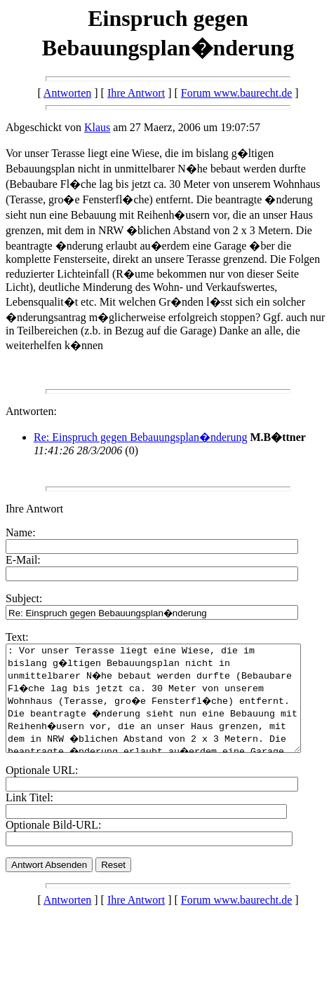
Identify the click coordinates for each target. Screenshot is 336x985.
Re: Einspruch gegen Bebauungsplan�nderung (140, 437)
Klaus (97, 127)
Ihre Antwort (136, 93)
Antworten (67, 93)
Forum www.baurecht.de (236, 93)
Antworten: (31, 411)
